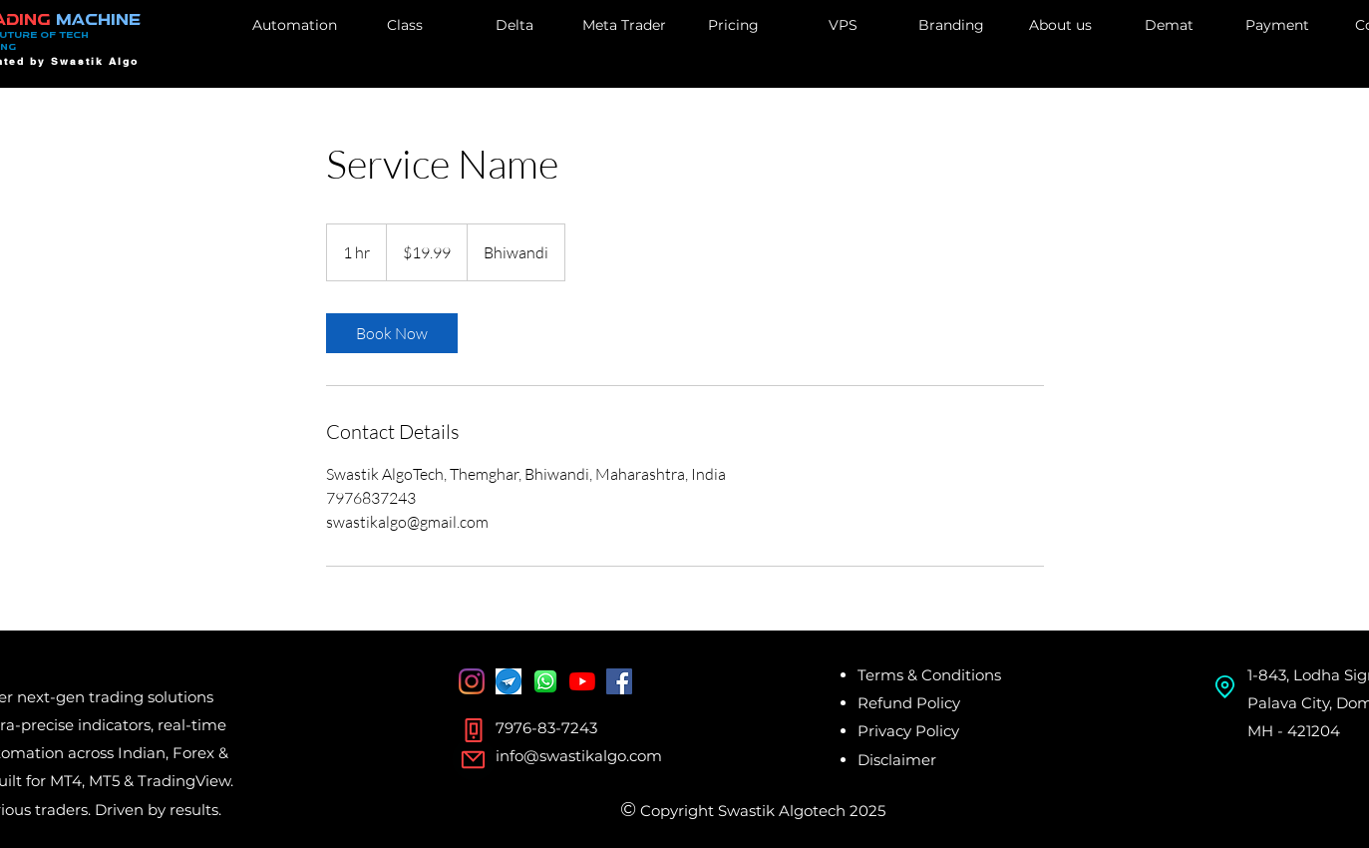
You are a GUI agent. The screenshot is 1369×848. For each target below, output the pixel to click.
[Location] (1225, 686)
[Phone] (474, 730)
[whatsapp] (545, 681)
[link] (392, 333)
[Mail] (474, 759)
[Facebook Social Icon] (619, 681)
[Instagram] (472, 681)
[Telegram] (508, 681)
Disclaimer (896, 759)
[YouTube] (582, 681)
